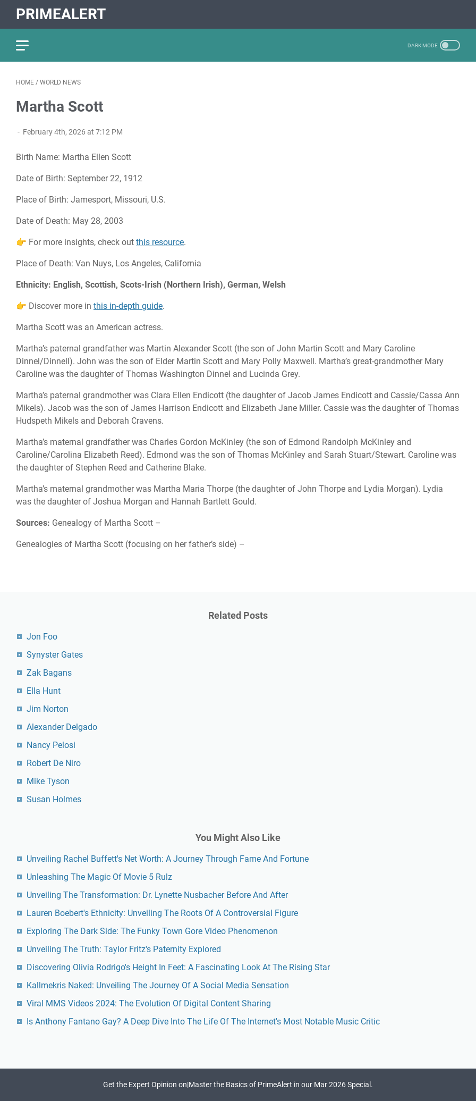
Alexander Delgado (62, 727)
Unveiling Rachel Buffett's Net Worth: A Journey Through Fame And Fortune (168, 859)
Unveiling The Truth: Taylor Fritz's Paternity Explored (124, 949)
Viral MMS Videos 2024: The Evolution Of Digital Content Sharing (149, 1003)
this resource (160, 242)
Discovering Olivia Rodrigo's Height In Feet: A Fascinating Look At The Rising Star (178, 967)
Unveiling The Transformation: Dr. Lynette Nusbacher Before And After (157, 895)
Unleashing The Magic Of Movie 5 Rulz (99, 877)
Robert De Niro (54, 763)
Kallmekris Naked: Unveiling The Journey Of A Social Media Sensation (158, 985)
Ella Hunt (44, 691)
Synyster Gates (55, 655)
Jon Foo (42, 637)
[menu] (28, 45)
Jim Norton (48, 709)
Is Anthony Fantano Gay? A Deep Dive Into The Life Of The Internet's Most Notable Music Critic (203, 1021)
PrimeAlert (61, 14)
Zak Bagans (49, 673)
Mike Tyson (48, 781)
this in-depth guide (128, 306)
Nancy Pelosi (51, 745)
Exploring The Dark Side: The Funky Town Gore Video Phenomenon (152, 931)
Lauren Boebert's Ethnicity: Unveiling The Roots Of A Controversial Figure (162, 913)
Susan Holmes (54, 799)
